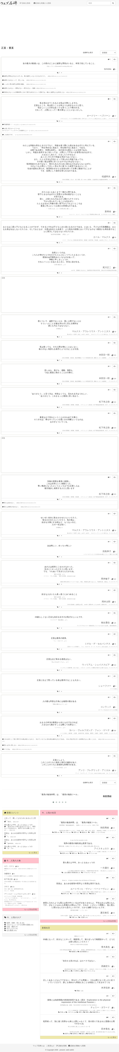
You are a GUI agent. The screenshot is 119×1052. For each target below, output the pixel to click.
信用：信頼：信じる (14, 923)
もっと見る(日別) (30, 909)
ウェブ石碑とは (39, 1046)
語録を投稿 (25, 3)
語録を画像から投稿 (42, 3)
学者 (62, 1012)
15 (60, 182)
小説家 (83, 917)
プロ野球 (76, 971)
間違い (79, 991)
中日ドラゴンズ (88, 971)
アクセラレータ (88, 872)
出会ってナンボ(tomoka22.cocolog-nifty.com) (59, 66)
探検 (86, 1012)
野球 (67, 971)
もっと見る (33, 853)
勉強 (83, 832)
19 (60, 217)
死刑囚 (90, 1033)
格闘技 (73, 951)
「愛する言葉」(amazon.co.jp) (66, 576)
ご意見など (50, 1046)
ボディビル (11, 928)
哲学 (65, 893)
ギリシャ (92, 853)
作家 (74, 917)
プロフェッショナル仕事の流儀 (18, 925)
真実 (82, 853)
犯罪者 (75, 1033)
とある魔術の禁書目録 (71, 872)
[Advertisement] (59, 25)
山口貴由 (10, 930)
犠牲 (73, 853)
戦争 (64, 853)
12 (60, 121)
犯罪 (67, 1033)
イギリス (71, 1012)
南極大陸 (95, 1012)
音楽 (84, 893)
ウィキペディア (113, 118)
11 (60, 242)
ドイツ (75, 893)
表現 (80, 1012)
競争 (75, 832)
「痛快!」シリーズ (96, 832)
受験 (56, 832)
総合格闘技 (83, 951)
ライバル (66, 832)
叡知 (92, 893)
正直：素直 (11, 927)
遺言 (82, 1033)
